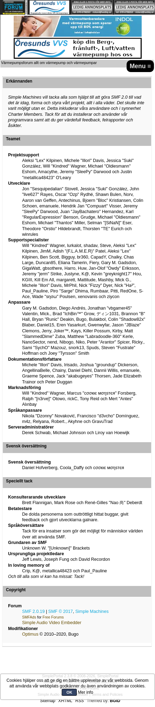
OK (69, 692)
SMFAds (29, 617)
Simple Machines (92, 611)
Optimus (30, 634)
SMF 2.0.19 (33, 611)
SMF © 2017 (60, 611)
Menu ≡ (140, 66)
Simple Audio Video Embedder (51, 622)
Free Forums (53, 617)
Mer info (85, 692)
